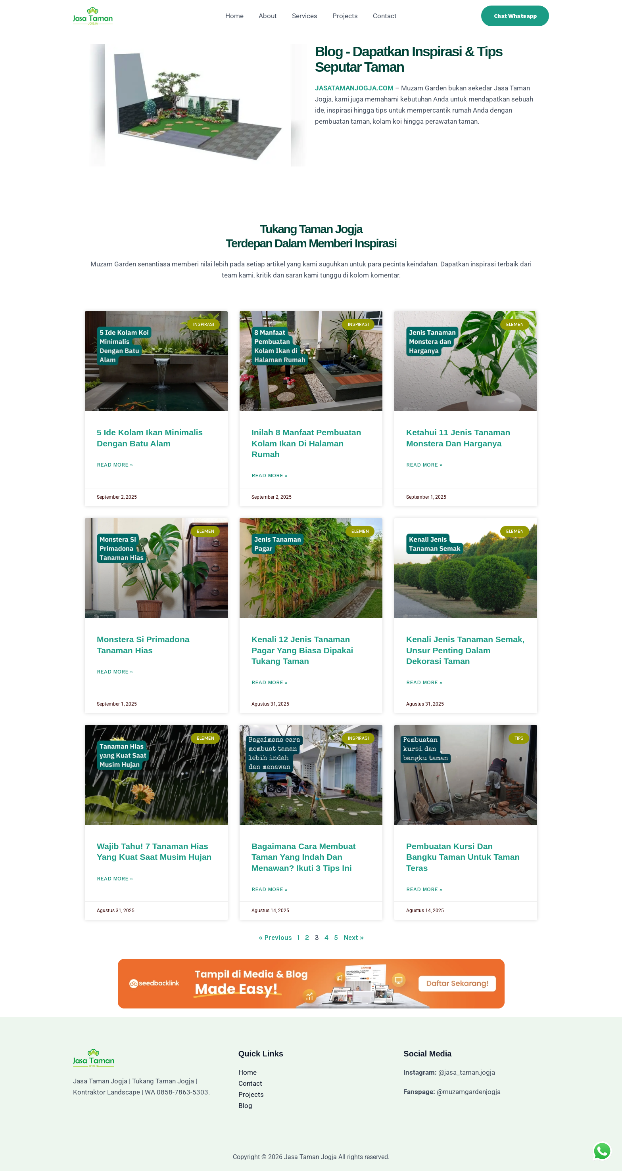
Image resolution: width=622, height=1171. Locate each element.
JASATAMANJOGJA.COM (354, 88)
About (269, 16)
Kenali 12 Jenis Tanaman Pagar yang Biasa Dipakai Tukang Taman (302, 650)
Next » (354, 937)
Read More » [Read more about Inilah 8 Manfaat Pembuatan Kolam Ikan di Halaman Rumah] (269, 475)
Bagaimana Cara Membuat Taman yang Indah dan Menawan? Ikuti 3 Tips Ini (303, 857)
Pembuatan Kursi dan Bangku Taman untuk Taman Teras (463, 857)
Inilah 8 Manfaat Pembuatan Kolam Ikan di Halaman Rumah (306, 443)
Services (304, 16)
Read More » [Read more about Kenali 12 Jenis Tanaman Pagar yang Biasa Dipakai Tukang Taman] (269, 682)
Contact (382, 16)
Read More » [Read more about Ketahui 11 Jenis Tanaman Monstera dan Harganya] (424, 465)
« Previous (275, 937)
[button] (515, 16)
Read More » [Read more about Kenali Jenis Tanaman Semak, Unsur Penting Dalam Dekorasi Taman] (424, 682)
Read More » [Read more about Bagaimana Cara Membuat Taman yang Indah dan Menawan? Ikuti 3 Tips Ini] (269, 889)
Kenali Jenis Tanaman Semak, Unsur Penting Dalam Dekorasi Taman (465, 650)
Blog (245, 1106)
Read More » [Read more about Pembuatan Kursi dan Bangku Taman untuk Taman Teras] (424, 889)
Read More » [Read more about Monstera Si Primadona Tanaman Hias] (115, 672)
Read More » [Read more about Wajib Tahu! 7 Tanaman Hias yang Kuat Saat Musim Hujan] (115, 879)
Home (237, 16)
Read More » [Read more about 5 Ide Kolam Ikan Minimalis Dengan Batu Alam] (115, 465)
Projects (343, 16)
